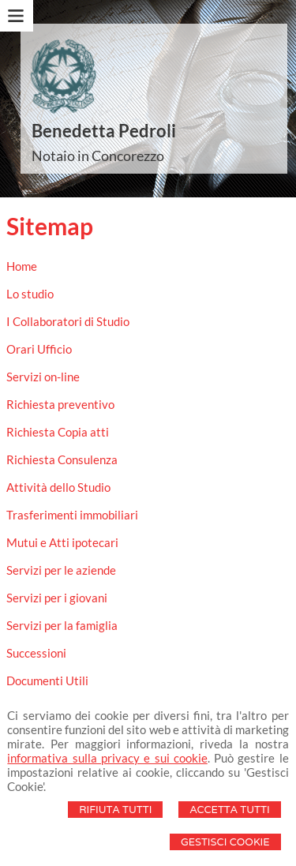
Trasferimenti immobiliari (72, 515)
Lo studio (30, 294)
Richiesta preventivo (60, 404)
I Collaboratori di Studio (67, 321)
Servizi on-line (43, 376)
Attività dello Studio (58, 487)
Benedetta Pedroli (104, 130)
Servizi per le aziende (61, 570)
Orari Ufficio (39, 349)
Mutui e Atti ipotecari (62, 542)
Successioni (36, 653)
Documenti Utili (47, 680)
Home (21, 266)
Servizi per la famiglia (62, 625)
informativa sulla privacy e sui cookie (107, 758)
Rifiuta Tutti (115, 809)
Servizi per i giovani (56, 597)
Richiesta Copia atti (57, 432)
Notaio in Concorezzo (98, 155)
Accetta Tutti (229, 809)
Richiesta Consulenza (62, 459)
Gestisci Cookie (225, 842)
